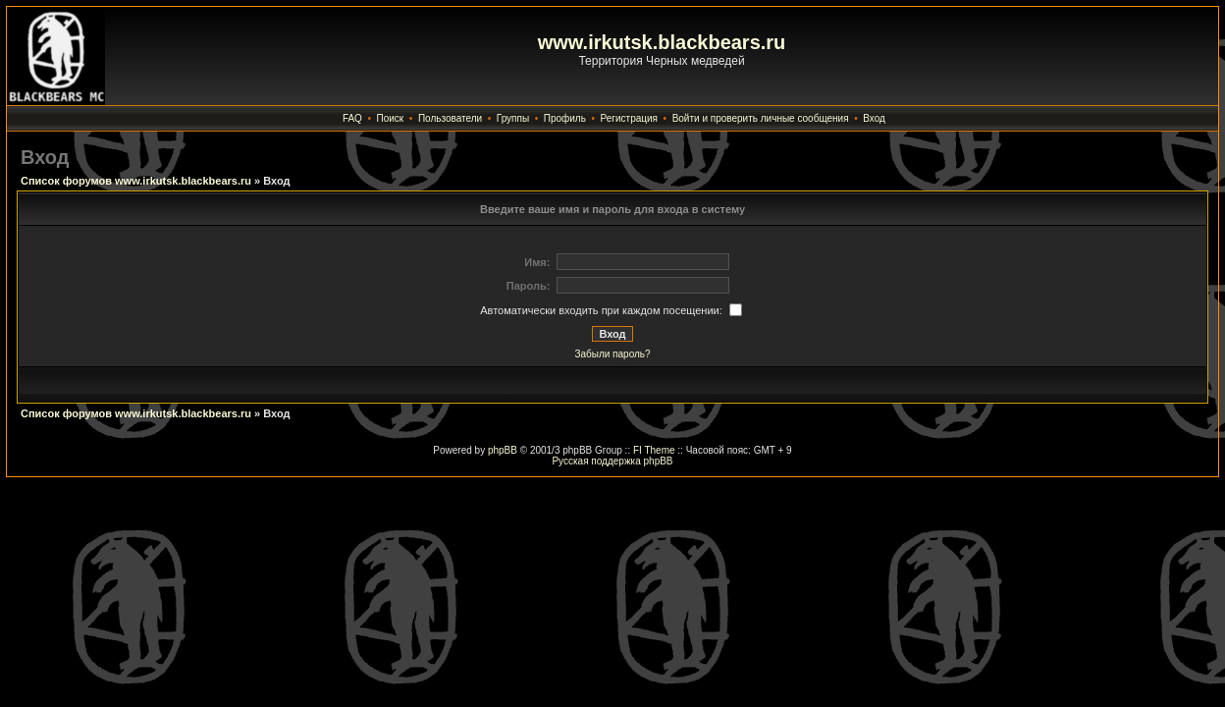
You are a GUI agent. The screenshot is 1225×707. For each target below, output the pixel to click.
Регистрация (629, 118)
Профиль (565, 118)
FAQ (352, 118)
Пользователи (450, 118)
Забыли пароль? (612, 354)
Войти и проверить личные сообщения (760, 118)
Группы (513, 118)
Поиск (390, 118)
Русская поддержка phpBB (612, 461)
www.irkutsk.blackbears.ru (662, 42)
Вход (874, 118)
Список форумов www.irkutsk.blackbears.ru (136, 181)
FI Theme (654, 450)
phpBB (502, 450)
